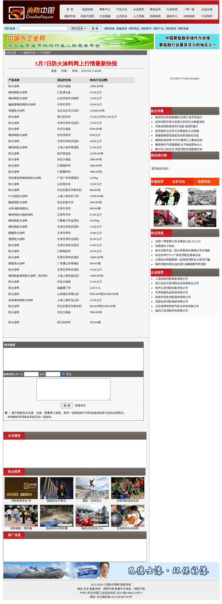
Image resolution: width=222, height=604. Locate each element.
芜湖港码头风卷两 (128, 532)
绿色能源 (189, 16)
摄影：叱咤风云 (92, 504)
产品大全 (121, 9)
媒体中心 (172, 16)
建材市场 (69, 16)
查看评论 (80, 409)
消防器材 (170, 28)
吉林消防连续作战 (128, 504)
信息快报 (87, 9)
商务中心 (105, 9)
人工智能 (138, 16)
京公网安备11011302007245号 (114, 601)
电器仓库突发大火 (92, 532)
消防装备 (109, 28)
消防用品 (133, 28)
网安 (92, 601)
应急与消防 (87, 16)
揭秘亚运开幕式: (56, 504)
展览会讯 (155, 9)
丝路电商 (155, 16)
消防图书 (146, 28)
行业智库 (207, 16)
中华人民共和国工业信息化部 (97, 597)
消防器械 (183, 28)
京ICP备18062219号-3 (129, 597)
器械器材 (121, 28)
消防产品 (158, 28)
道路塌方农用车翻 (57, 532)
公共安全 (121, 16)
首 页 (69, 9)
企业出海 (207, 9)
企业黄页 (138, 9)
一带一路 (189, 9)
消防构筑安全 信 (21, 504)
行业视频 (105, 16)
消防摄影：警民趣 (21, 532)
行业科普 (172, 9)
